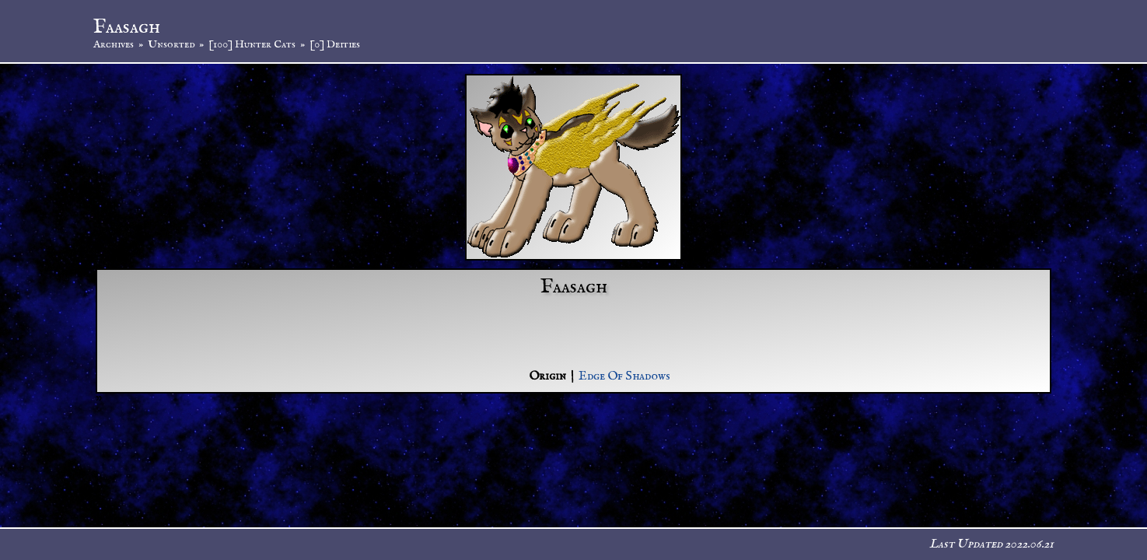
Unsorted (171, 44)
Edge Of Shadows (624, 376)
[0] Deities (334, 44)
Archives (113, 44)
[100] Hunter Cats (251, 44)
